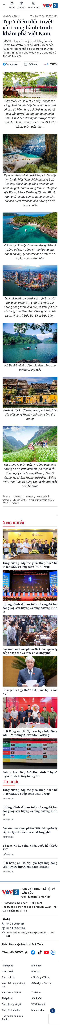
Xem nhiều (8, 971)
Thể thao (36, 992)
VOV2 (15, 503)
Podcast (22, 5)
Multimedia (33, 5)
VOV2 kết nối (38, 1004)
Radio (12, 5)
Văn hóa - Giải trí (11, 16)
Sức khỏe (36, 998)
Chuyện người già (11, 1004)
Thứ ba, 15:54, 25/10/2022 (43, 16)
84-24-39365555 (15, 923)
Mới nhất (36, 965)
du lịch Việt (19, 500)
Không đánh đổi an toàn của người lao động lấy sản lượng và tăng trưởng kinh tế (30, 811)
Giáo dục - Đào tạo (41, 983)
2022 (5, 503)
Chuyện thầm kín (11, 1010)
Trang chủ (7, 965)
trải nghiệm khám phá (40, 500)
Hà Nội (29, 496)
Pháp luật (7, 998)
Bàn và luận (8, 977)
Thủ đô (17, 496)
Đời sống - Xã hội (40, 977)
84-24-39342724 (15, 928)
